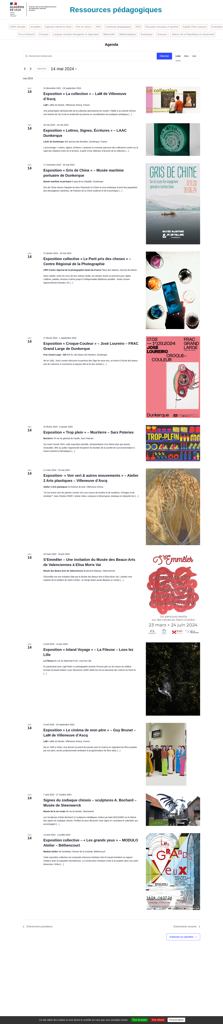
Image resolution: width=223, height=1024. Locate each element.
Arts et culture (83, 27)
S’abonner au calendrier (182, 937)
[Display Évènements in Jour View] (194, 56)
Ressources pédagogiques (116, 10)
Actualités (35, 27)
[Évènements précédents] (25, 69)
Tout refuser (158, 1020)
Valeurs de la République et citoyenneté (193, 34)
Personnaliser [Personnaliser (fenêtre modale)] (176, 1020)
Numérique (146, 34)
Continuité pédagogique (118, 27)
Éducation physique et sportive (162, 27)
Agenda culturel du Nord (58, 27)
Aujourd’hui (41, 69)
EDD (138, 27)
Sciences (162, 34)
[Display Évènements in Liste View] (178, 56)
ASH (98, 27)
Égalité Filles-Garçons (195, 27)
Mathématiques (127, 34)
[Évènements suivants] (30, 69)
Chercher (164, 56)
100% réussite (17, 27)
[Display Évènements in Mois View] (186, 56)
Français (43, 34)
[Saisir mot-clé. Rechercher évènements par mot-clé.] (90, 56)
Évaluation (217, 27)
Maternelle (109, 34)
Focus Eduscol (27, 34)
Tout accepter (139, 1020)
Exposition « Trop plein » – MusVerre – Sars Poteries (88, 432)
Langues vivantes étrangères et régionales (76, 34)
